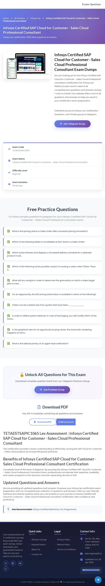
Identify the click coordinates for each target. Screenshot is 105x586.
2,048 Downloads (66, 422)
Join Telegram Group (72, 123)
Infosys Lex (35, 18)
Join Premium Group (52, 389)
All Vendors (19, 18)
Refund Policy (63, 544)
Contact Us (36, 554)
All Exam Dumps (39, 539)
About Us (35, 549)
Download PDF (43, 422)
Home (6, 18)
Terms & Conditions (66, 549)
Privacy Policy (63, 539)
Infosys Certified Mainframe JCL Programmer (54, 509)
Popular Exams (38, 544)
